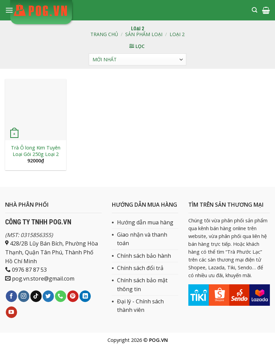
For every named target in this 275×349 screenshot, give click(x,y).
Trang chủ (104, 34)
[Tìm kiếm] (254, 10)
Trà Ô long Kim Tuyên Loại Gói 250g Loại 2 (35, 151)
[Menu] (9, 10)
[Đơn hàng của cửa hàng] (137, 59)
